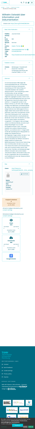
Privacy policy (7, 374)
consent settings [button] (7, 210)
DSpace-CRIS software (13, 384)
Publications (15, 7)
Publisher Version (9, 63)
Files (6, 164)
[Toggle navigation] (32, 2)
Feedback (17, 425)
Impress (5, 377)
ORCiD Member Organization (18, 402)
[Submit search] (21, 2)
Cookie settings (7, 370)
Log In (26, 3)
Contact (5, 364)
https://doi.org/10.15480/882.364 (20, 23)
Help (24, 3)
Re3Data (12, 410)
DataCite (28, 403)
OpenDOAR (24, 410)
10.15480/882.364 (16, 51)
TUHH (7, 7)
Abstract (7, 78)
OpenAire (11, 417)
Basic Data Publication (11, 29)
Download (24, 174)
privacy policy (20, 424)
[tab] (17, 30)
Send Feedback (7, 367)
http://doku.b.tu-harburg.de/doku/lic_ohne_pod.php (22, 169)
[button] (28, 3)
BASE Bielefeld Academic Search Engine (23, 417)
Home (2, 7)
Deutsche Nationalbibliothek (7, 403)
